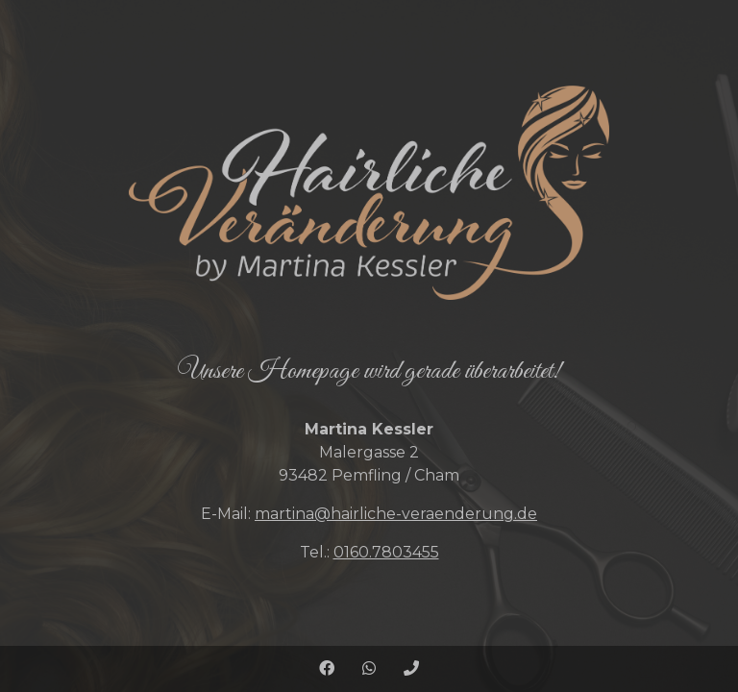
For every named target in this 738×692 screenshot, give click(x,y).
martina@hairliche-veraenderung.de (396, 514)
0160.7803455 (386, 552)
